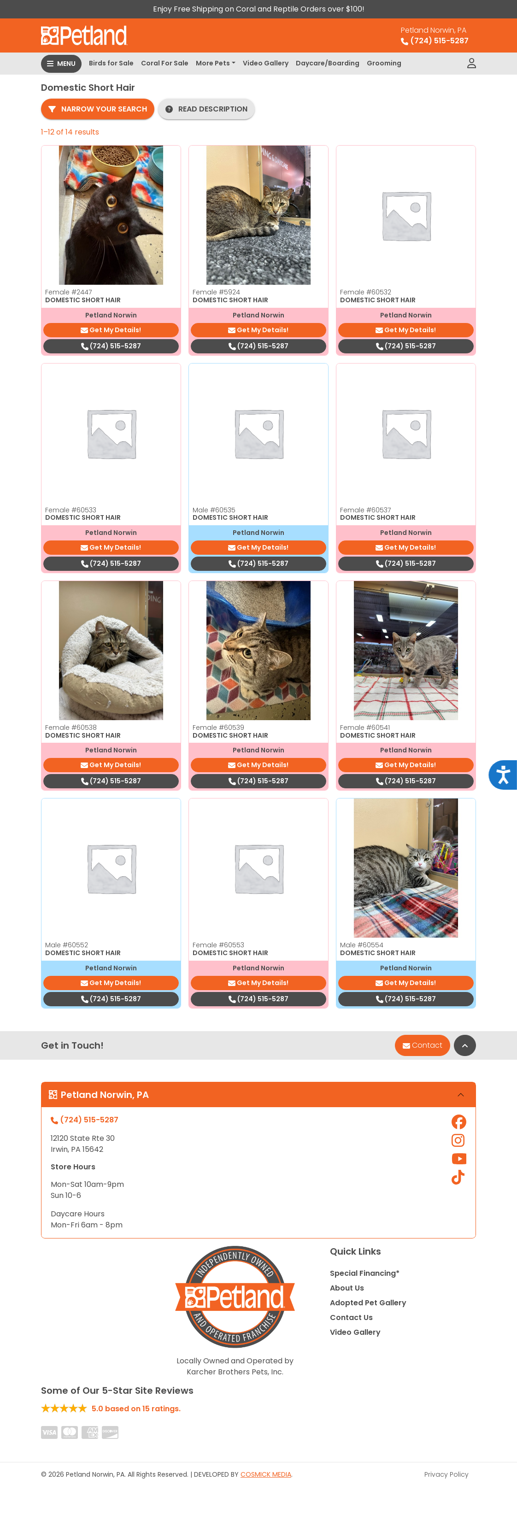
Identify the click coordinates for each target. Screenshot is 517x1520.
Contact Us (351, 1317)
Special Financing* (365, 1273)
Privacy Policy (446, 1474)
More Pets (213, 63)
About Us (347, 1288)
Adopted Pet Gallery (368, 1302)
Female (68, 292)
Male (214, 510)
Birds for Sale (111, 63)
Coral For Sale (164, 63)
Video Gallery (265, 63)
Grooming (384, 63)
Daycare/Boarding (327, 63)
